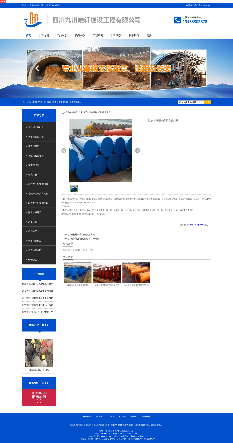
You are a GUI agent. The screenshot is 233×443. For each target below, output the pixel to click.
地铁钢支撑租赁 (36, 155)
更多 (149, 35)
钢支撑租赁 (33, 146)
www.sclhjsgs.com (196, 225)
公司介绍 (44, 35)
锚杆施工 (32, 231)
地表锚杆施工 (34, 241)
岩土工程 (32, 222)
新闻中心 (80, 35)
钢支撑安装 (33, 174)
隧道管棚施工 (34, 212)
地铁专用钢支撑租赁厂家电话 (85, 238)
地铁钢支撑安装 (36, 136)
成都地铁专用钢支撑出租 (83, 234)
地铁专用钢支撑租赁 (38, 184)
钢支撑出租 (33, 165)
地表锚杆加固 (34, 250)
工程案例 (98, 35)
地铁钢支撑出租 (36, 127)
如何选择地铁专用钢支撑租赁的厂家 (78, 250)
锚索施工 (32, 259)
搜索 (207, 102)
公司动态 (116, 35)
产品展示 (62, 35)
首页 (28, 35)
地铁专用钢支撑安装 (38, 203)
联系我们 (134, 35)
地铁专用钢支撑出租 (38, 193)
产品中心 (88, 112)
